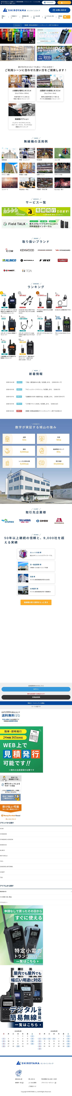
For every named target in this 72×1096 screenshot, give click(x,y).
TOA (1, 877)
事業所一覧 (18, 1083)
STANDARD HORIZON (6, 839)
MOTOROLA (3, 856)
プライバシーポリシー (47, 1083)
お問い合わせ (61, 10)
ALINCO (2, 850)
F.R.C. (1, 861)
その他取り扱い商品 (6, 897)
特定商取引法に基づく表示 (49, 1079)
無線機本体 (3, 891)
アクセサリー (4, 902)
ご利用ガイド (32, 1086)
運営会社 (17, 1079)
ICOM (1, 828)
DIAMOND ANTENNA (6, 866)
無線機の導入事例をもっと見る (36, 602)
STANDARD (3, 834)
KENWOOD (3, 845)
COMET (2, 872)
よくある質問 (32, 1083)
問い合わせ (32, 1079)
